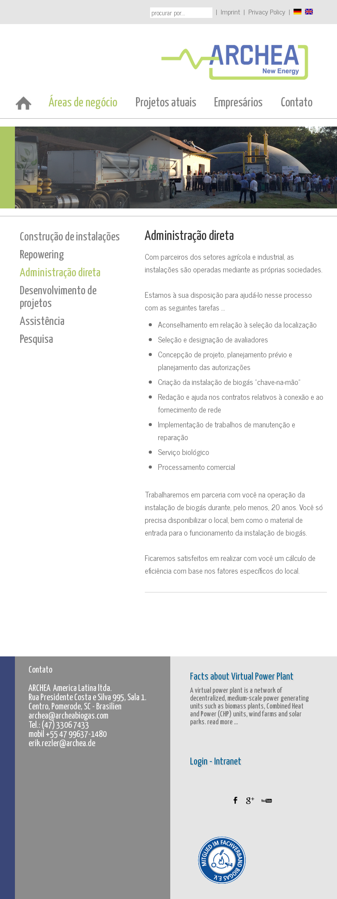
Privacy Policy (266, 11)
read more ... (222, 722)
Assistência (42, 322)
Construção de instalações (70, 237)
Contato (296, 103)
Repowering (42, 255)
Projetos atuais (166, 103)
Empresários (238, 103)
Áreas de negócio (83, 103)
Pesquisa (36, 339)
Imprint (230, 11)
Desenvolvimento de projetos (58, 297)
